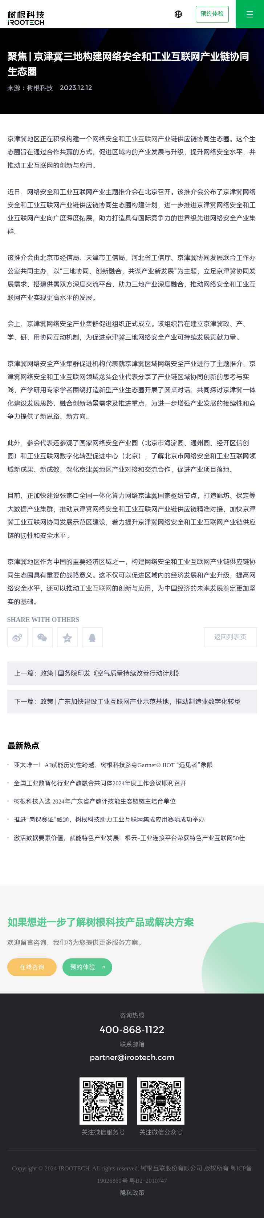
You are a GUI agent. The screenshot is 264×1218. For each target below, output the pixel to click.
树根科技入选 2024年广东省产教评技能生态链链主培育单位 (95, 801)
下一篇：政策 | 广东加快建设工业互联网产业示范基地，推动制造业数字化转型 (127, 701)
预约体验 (212, 14)
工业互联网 (141, 139)
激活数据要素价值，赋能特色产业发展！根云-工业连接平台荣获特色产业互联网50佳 (129, 838)
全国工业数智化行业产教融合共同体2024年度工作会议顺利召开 (100, 783)
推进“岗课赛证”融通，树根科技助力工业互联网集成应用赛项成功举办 (109, 819)
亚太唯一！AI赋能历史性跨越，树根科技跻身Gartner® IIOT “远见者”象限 (113, 765)
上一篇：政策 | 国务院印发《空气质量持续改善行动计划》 (98, 673)
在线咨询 (32, 971)
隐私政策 (132, 1193)
